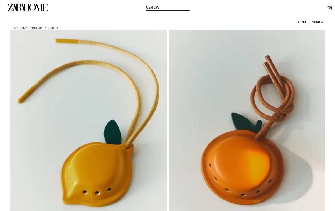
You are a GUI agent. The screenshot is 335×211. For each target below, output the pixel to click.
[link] (28, 7)
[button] (302, 22)
